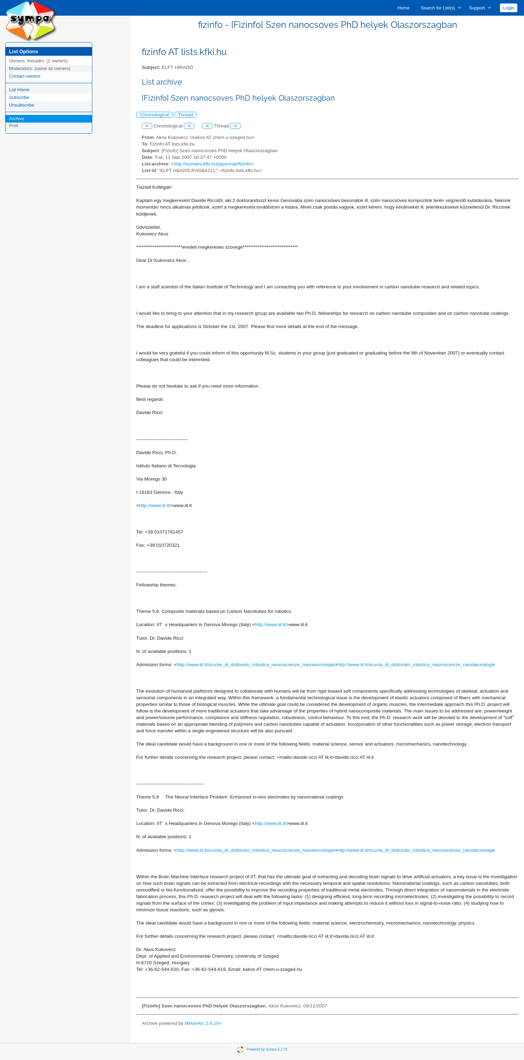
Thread (185, 114)
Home (403, 7)
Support (477, 7)
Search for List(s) (438, 7)
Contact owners (24, 76)
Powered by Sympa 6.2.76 (267, 1049)
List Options (23, 51)
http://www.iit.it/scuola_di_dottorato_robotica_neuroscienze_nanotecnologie (255, 664)
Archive (16, 118)
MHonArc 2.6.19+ (203, 1023)
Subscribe (19, 97)
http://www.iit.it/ (155, 505)
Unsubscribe (21, 105)
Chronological (154, 114)
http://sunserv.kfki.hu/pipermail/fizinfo (212, 163)
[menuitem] (403, 8)
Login (508, 7)
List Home (19, 89)
